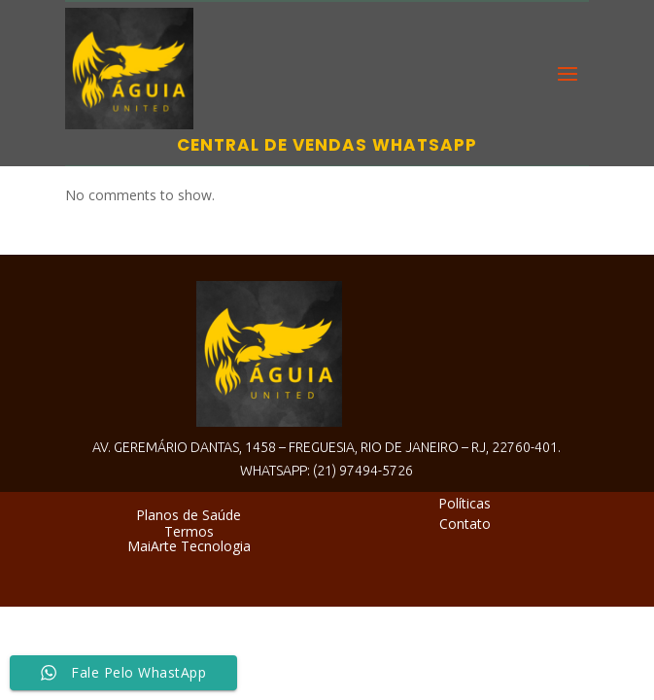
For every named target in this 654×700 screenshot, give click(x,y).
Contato (465, 523)
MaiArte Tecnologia (189, 546)
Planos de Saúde (188, 515)
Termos (189, 531)
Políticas (464, 503)
